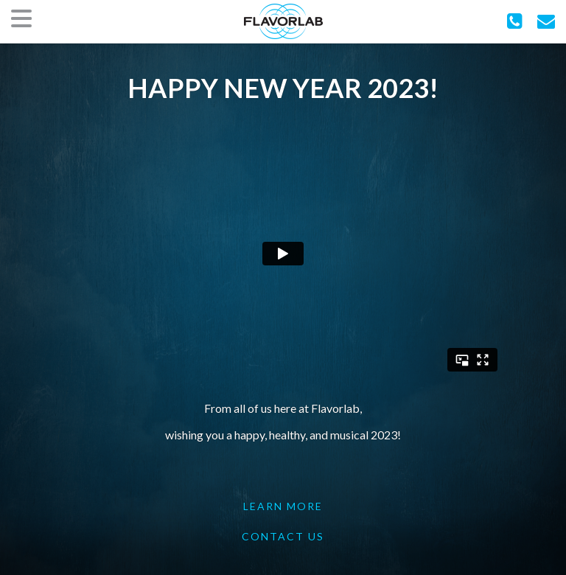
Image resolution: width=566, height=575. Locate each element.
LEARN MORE (283, 506)
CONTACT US (283, 536)
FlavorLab (283, 21)
